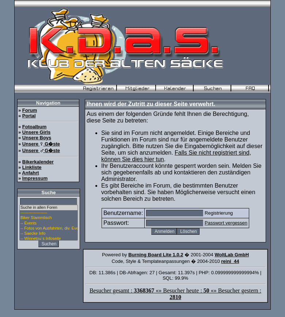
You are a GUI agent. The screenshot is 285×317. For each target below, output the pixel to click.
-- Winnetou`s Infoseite (48, 238)
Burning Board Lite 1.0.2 (155, 254)
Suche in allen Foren (48, 207)
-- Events (48, 223)
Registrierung (219, 213)
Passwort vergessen (226, 223)
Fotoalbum (34, 126)
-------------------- (48, 212)
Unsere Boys (36, 137)
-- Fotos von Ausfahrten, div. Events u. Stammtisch (48, 228)
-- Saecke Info (48, 233)
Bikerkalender (38, 162)
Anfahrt (30, 173)
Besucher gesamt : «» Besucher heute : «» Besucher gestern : (175, 293)
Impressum (35, 178)
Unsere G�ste (41, 144)
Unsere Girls (36, 132)
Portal (29, 115)
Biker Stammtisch (48, 217)
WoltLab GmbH (231, 254)
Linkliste (32, 167)
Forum (29, 110)
